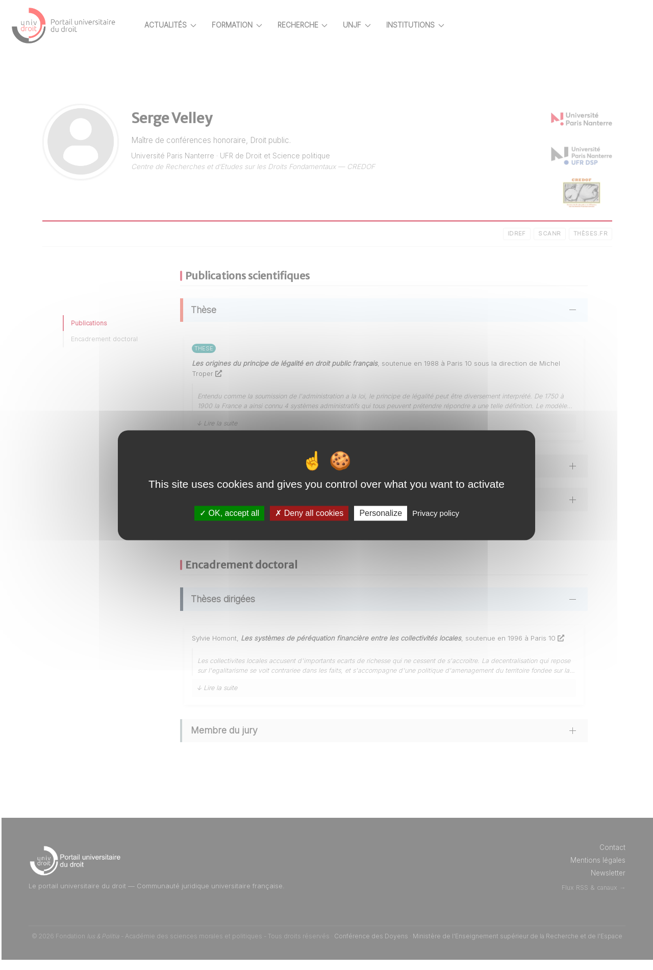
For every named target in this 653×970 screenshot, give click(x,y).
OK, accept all (229, 513)
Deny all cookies (309, 513)
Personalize (380, 513)
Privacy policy (435, 513)
